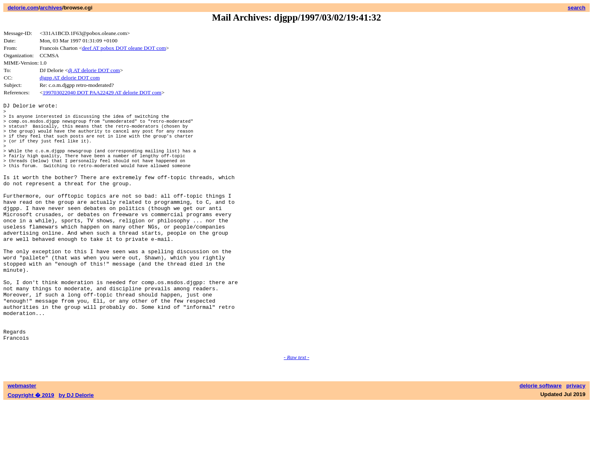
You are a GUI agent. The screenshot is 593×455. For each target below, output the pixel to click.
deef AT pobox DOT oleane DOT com (124, 48)
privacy (576, 437)
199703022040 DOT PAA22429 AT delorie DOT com (102, 92)
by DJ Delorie (76, 447)
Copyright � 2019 (30, 447)
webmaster (21, 437)
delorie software (541, 437)
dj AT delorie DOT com (94, 70)
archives (51, 8)
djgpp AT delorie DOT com (70, 78)
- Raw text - (296, 409)
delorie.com (22, 8)
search (577, 8)
